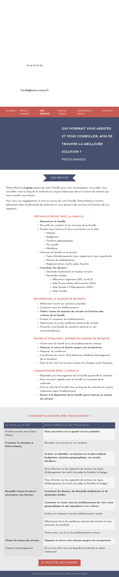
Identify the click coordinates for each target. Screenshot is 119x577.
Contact (107, 111)
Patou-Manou (24, 112)
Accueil (10, 111)
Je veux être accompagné (59, 563)
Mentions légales (80, 574)
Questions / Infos (84, 112)
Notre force (62, 112)
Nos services (45, 112)
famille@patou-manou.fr (35, 90)
